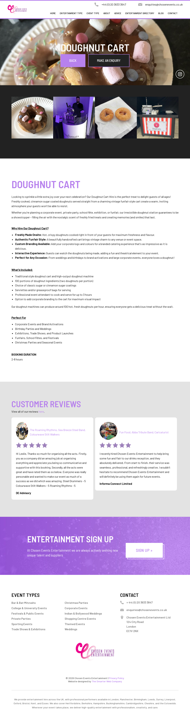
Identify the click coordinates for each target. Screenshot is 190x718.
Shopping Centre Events (80, 618)
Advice (117, 13)
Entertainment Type (71, 13)
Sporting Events (21, 624)
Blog (161, 13)
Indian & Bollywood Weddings (83, 613)
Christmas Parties (76, 602)
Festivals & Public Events (27, 613)
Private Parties (21, 618)
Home (53, 13)
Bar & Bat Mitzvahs (23, 602)
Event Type (93, 13)
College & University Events (29, 608)
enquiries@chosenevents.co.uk (164, 4)
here (41, 411)
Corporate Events (76, 608)
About (106, 13)
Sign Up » (144, 550)
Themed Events (75, 624)
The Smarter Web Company (107, 681)
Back (72, 60)
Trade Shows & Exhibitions (28, 629)
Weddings (71, 629)
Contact (172, 13)
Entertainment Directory (139, 13)
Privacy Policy (116, 678)
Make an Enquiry (109, 60)
